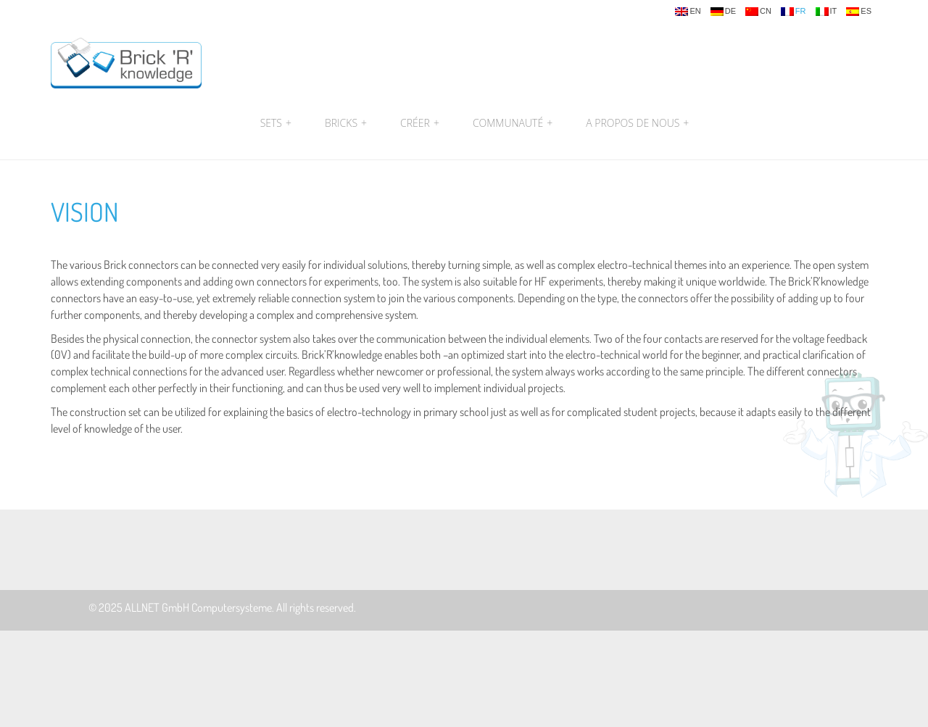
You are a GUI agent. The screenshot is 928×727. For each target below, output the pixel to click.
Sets (275, 123)
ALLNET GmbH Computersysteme (198, 607)
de (723, 11)
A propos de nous (635, 123)
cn (758, 11)
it (826, 11)
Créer (419, 123)
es (858, 11)
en (687, 11)
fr (793, 11)
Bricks (346, 123)
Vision (85, 211)
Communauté (512, 123)
